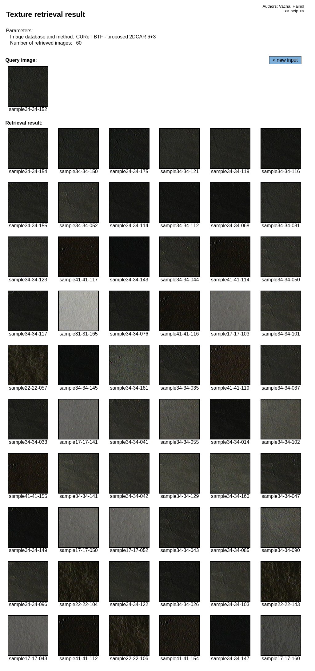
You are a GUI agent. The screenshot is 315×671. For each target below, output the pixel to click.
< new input (285, 60)
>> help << (294, 11)
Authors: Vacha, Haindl (283, 6)
